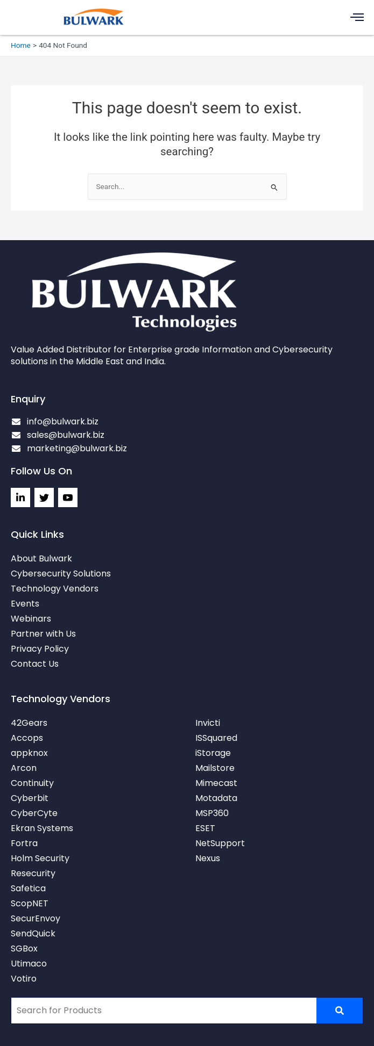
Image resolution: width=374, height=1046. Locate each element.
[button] (357, 17)
